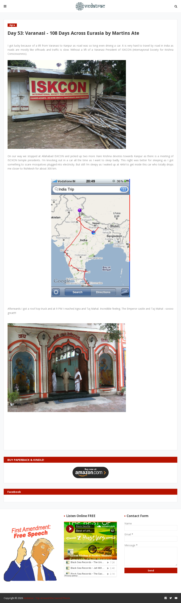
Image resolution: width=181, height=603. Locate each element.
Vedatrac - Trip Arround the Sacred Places (46, 598)
